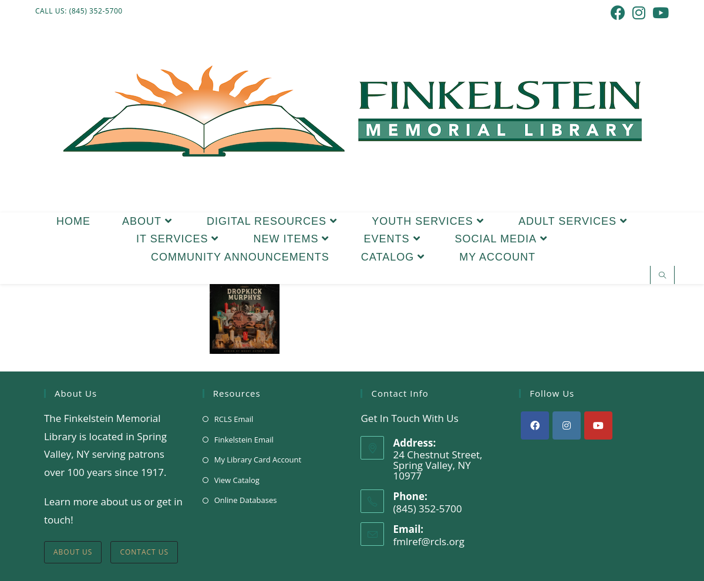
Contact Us (144, 552)
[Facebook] (535, 425)
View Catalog (237, 480)
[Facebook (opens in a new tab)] (618, 12)
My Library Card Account (257, 459)
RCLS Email (234, 419)
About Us (72, 552)
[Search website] (662, 275)
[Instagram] (567, 425)
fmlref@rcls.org (428, 541)
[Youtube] (598, 425)
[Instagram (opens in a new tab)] (639, 12)
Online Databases (245, 500)
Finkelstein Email (244, 439)
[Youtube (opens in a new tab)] (659, 12)
